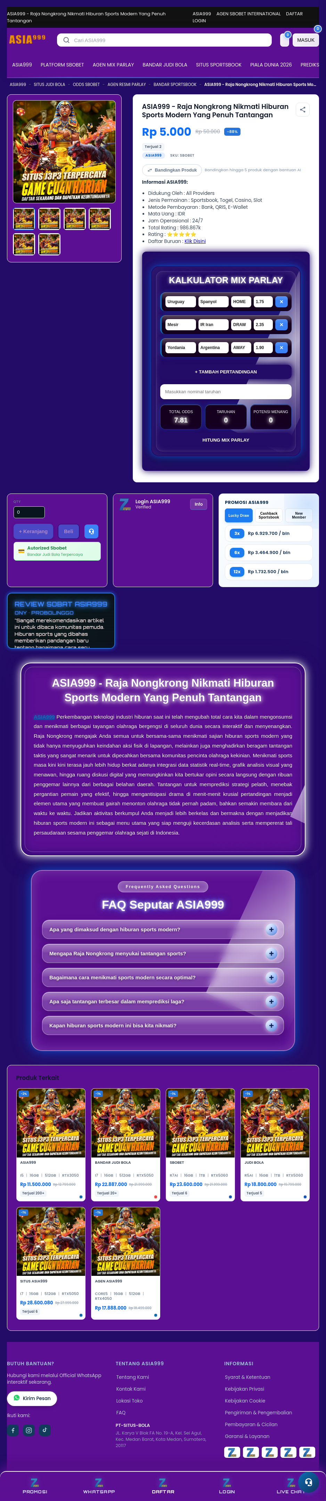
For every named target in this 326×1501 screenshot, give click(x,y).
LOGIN (199, 20)
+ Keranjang (33, 531)
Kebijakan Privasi (244, 1389)
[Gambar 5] (24, 244)
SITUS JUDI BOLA (49, 84)
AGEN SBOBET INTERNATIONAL (249, 13)
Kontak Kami (131, 1389)
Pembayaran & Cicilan (251, 1424)
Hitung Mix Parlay (226, 440)
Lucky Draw (238, 516)
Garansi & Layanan (247, 1436)
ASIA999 (202, 13)
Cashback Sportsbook (269, 515)
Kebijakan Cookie (245, 1401)
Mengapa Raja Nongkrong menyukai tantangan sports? (117, 953)
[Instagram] (29, 1430)
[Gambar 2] (49, 219)
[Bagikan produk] (303, 110)
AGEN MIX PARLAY (113, 64)
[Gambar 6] (49, 244)
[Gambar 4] (100, 219)
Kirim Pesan (32, 1398)
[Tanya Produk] (91, 531)
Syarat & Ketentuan (247, 1377)
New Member (299, 515)
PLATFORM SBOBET (62, 64)
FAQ (121, 1412)
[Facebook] (13, 1430)
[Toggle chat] (308, 1482)
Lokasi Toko (129, 1401)
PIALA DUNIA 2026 (271, 64)
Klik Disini (195, 241)
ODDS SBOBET (86, 84)
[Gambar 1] (24, 219)
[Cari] (66, 40)
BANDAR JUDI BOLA (164, 64)
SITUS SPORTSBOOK (219, 64)
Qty (17, 501)
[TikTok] (45, 1430)
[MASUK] (306, 40)
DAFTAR (294, 13)
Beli (68, 531)
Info (199, 504)
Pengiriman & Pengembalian (258, 1412)
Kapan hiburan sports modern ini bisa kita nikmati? (113, 1025)
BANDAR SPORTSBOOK (175, 84)
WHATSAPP (99, 1486)
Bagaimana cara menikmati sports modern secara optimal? (122, 977)
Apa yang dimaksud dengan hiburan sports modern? (114, 929)
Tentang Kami (132, 1377)
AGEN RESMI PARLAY (126, 84)
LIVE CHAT (291, 1486)
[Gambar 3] (75, 219)
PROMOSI (35, 1486)
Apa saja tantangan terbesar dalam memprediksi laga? (116, 1001)
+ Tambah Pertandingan (226, 371)
